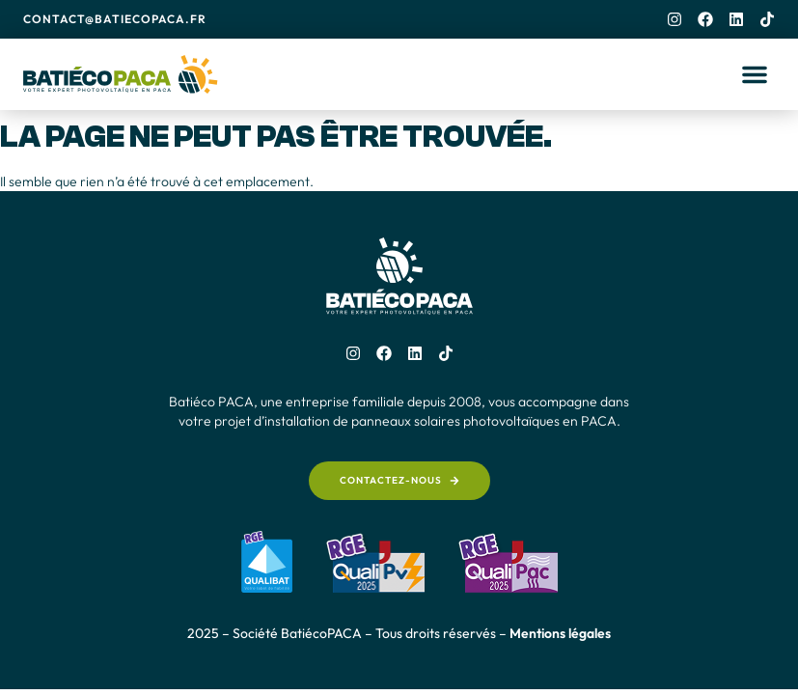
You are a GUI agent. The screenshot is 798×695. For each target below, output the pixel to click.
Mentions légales (560, 633)
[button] (754, 74)
